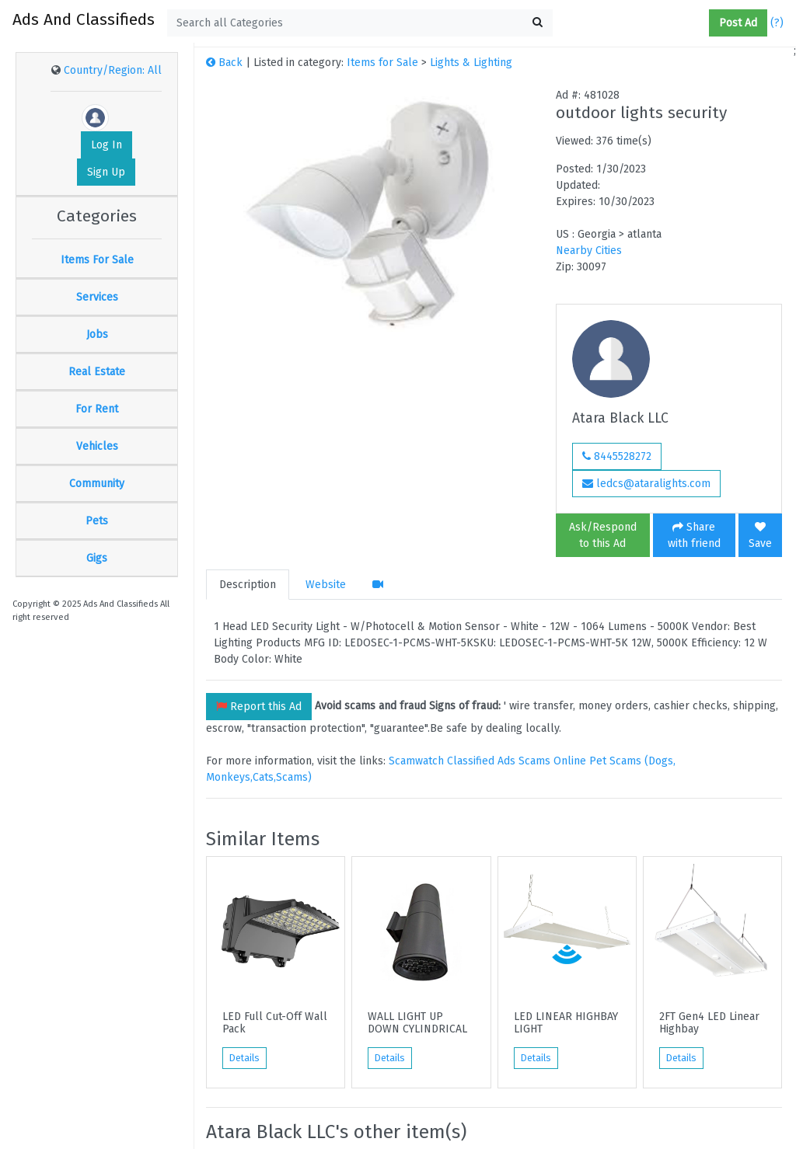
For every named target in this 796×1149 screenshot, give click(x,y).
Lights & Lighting (471, 62)
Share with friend (694, 535)
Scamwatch (416, 761)
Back (224, 62)
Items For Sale (97, 259)
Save (760, 535)
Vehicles (97, 446)
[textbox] (360, 23)
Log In (106, 144)
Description (247, 584)
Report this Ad (259, 706)
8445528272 (616, 456)
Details (244, 1058)
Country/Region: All (113, 70)
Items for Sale (382, 62)
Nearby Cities (589, 250)
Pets (97, 520)
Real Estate (96, 371)
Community (96, 483)
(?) (777, 23)
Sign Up (106, 172)
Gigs (96, 558)
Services (97, 297)
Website (325, 584)
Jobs (97, 334)
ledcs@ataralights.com (646, 483)
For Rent (96, 409)
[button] (702, 23)
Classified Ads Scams (500, 761)
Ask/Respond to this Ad (603, 535)
